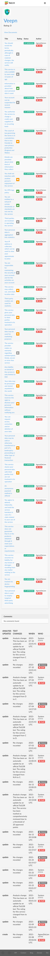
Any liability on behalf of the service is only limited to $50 (10, 372)
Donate (39, 953)
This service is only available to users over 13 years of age (10, 74)
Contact (23, 953)
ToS (47, 953)
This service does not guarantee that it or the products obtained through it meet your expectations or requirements (10, 538)
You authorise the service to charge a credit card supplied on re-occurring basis (10, 119)
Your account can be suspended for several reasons (10, 102)
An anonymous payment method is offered (9, 491)
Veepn (10, 20)
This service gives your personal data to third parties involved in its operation (10, 317)
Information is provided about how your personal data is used (10, 88)
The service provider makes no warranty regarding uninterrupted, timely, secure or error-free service (10, 353)
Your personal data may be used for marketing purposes (10, 334)
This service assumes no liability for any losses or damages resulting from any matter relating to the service (10, 565)
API (15, 953)
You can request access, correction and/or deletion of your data (9, 424)
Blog (31, 953)
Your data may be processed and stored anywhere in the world (10, 386)
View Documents (10, 32)
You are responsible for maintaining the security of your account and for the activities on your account (10, 273)
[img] (3, 953)
